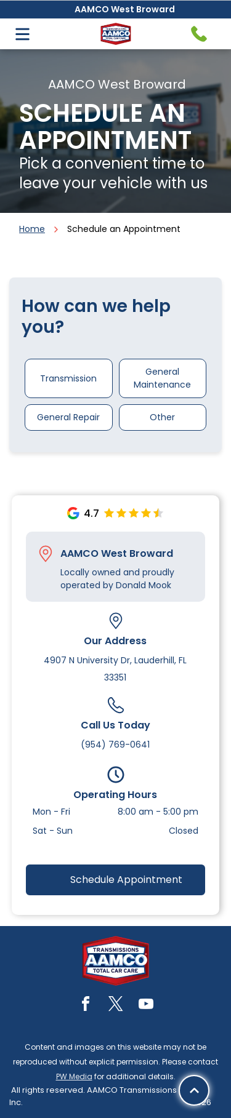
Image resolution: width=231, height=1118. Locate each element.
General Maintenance (162, 378)
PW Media (74, 1076)
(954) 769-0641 (115, 744)
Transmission (68, 378)
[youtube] (146, 1006)
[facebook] (85, 1006)
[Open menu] (22, 34)
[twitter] (115, 1006)
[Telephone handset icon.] (199, 34)
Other (162, 417)
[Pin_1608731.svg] (45, 554)
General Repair (68, 417)
